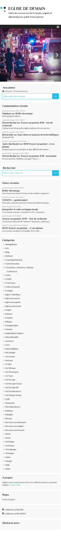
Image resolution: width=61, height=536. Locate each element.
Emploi (8, 310)
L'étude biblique (11, 349)
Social (7, 438)
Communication (12, 263)
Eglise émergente (13, 302)
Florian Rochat (9, 123)
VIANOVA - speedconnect (15, 200)
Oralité (8, 364)
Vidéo (7, 457)
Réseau (8, 418)
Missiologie (10, 352)
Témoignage (10, 449)
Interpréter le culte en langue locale (20, 209)
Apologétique (11, 244)
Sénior (8, 434)
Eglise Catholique (12, 294)
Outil (7, 399)
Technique (9, 445)
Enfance (8, 314)
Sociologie (9, 441)
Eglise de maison (12, 298)
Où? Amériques (12, 372)
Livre (7, 345)
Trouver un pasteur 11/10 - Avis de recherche (24, 218)
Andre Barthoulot (10, 144)
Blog (7, 252)
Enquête (9, 317)
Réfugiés (9, 414)
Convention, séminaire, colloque (19, 267)
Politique (9, 411)
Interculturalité (11, 337)
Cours (8, 275)
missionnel (10, 356)
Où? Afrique (10, 368)
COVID (8, 279)
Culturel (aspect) (12, 287)
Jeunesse (9, 341)
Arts (7, 248)
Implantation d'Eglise (14, 333)
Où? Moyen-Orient (13, 395)
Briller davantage (24, 113)
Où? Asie (9, 376)
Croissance (10, 283)
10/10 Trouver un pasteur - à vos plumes (22, 228)
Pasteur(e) (10, 403)
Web (7, 465)
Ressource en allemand (15, 422)
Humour (9, 329)
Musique (9, 360)
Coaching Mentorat (13, 260)
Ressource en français (15, 430)
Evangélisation (11, 325)
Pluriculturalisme (12, 407)
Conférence (12, 271)
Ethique (8, 321)
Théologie (9, 453)
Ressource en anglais (14, 426)
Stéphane (6, 113)
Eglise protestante (13, 306)
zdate (7, 469)
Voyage (8, 461)
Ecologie (9, 290)
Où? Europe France (13, 383)
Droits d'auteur (8, 499)
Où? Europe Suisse (13, 391)
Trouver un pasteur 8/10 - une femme (38, 156)
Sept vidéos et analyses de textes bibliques (38, 135)
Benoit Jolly (7, 135)
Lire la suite (15, 485)
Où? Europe (10, 379)
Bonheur (9, 256)
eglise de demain (26, 8)
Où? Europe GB (11, 387)
